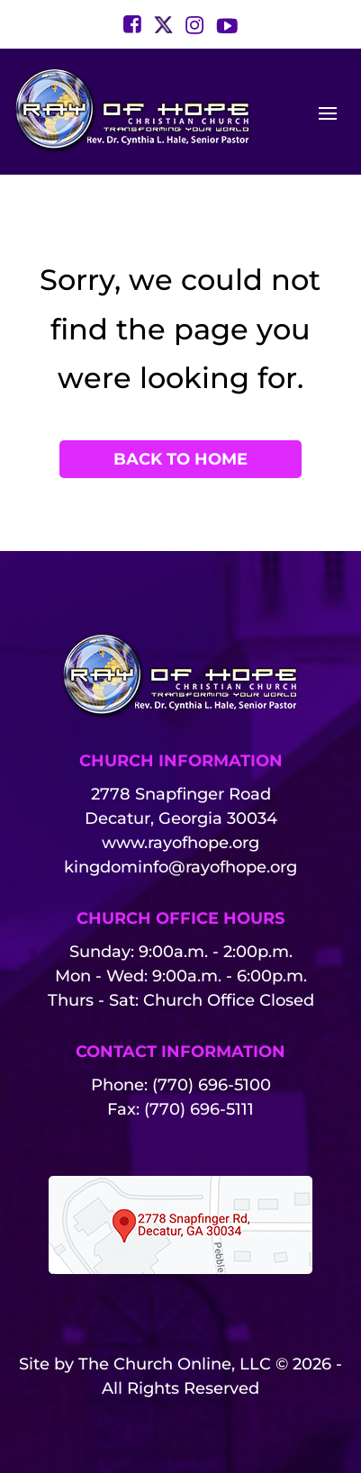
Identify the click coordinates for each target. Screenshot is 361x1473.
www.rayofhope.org (180, 843)
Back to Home (180, 459)
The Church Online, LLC (174, 1364)
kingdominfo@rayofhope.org (180, 867)
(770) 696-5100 (211, 1085)
